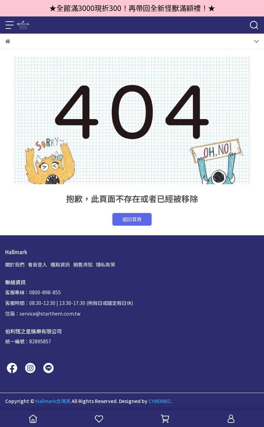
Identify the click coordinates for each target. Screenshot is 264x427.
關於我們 (14, 264)
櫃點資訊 (60, 264)
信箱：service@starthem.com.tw (42, 313)
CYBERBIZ (159, 401)
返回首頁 (132, 219)
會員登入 (37, 264)
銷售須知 (82, 264)
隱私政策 (105, 264)
